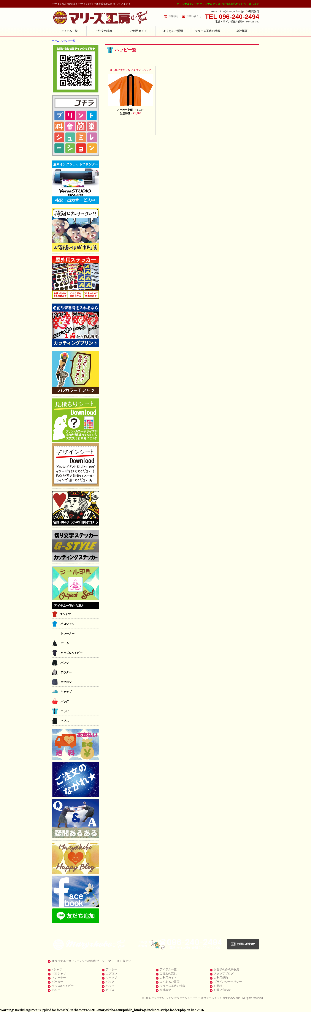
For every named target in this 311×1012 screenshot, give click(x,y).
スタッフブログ (223, 973)
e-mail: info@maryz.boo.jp (227, 11)
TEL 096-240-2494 (232, 16)
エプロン (66, 682)
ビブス (64, 720)
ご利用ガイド (138, 31)
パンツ (64, 662)
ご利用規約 (221, 977)
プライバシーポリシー (228, 981)
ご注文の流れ (103, 31)
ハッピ (64, 711)
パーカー (66, 643)
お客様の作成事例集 (226, 969)
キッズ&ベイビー (71, 653)
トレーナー (67, 633)
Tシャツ (65, 614)
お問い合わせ (194, 16)
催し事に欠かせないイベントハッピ (130, 70)
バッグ (64, 701)
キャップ (66, 691)
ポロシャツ (67, 623)
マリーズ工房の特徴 (207, 31)
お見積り (173, 16)
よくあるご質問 (173, 31)
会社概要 (242, 31)
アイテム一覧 (69, 31)
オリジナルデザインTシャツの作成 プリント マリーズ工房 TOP (91, 961)
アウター (66, 672)
